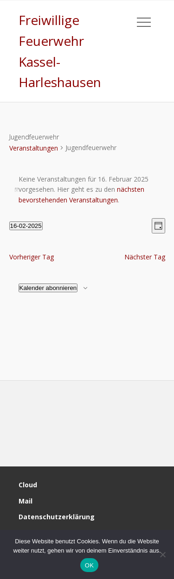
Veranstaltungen (33, 148)
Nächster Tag (144, 256)
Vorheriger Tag (31, 256)
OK (89, 565)
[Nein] (162, 554)
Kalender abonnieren (48, 287)
